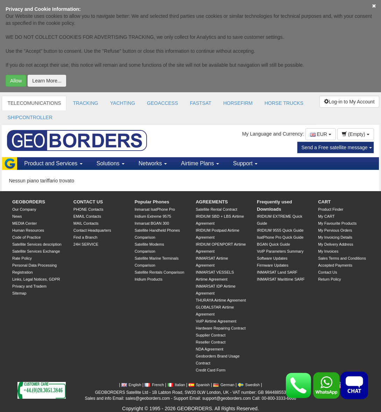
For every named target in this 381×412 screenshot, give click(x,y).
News (17, 216)
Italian (176, 385)
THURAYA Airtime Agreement (221, 300)
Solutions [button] (111, 163)
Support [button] (245, 163)
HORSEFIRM (238, 103)
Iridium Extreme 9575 (153, 216)
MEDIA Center (24, 223)
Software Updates (272, 258)
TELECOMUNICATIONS (34, 103)
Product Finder (330, 209)
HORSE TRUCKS (283, 103)
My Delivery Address (335, 244)
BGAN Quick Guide (273, 244)
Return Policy (329, 279)
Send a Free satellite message (337, 147)
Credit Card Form (210, 370)
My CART (326, 216)
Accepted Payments (335, 265)
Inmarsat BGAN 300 (152, 223)
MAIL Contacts (86, 223)
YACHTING (122, 103)
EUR (320, 134)
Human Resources (28, 230)
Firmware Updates (272, 265)
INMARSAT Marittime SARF (281, 279)
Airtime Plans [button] (200, 163)
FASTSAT (200, 103)
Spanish (199, 385)
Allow (16, 81)
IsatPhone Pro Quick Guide (280, 237)
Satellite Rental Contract (216, 209)
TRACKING (85, 103)
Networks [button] (153, 163)
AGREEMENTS (212, 201)
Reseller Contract (210, 342)
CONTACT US (88, 201)
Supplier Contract (210, 335)
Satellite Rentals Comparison (159, 272)
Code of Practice (26, 237)
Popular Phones (152, 201)
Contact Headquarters (92, 230)
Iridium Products (148, 279)
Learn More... (46, 81)
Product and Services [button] (53, 163)
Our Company (24, 209)
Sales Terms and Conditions (342, 258)
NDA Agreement (209, 349)
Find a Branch (85, 237)
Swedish (249, 385)
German (223, 385)
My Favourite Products (337, 223)
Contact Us (327, 272)
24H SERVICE (85, 244)
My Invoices (328, 251)
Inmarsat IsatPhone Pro (155, 209)
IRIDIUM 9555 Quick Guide (280, 230)
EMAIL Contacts (87, 216)
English (131, 385)
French (154, 385)
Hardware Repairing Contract (220, 328)
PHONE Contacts (88, 209)
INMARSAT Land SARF (277, 272)
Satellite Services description (37, 244)
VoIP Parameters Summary (280, 251)
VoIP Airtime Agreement (216, 321)
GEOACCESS (162, 103)
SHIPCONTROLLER (29, 117)
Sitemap (19, 293)
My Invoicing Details (335, 237)
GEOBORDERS (28, 201)
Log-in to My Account (349, 101)
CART (324, 201)
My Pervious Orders (335, 230)
